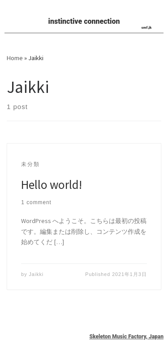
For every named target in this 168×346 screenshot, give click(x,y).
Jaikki (36, 274)
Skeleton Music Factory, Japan (126, 336)
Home (15, 58)
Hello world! (51, 184)
